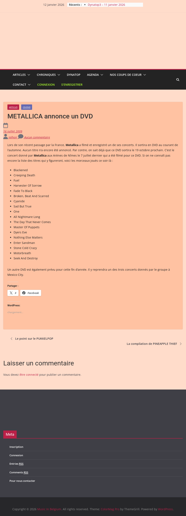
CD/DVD (26, 107)
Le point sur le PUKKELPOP (31, 339)
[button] (28, 75)
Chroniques (46, 75)
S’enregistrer (72, 85)
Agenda (93, 75)
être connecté (29, 375)
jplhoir (13, 137)
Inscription (16, 447)
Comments (18, 472)
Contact (19, 85)
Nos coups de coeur (126, 75)
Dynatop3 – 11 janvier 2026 (106, 5)
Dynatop (73, 75)
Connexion (46, 85)
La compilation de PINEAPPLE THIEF (155, 344)
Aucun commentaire (34, 137)
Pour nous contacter (22, 481)
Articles (19, 75)
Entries (16, 464)
